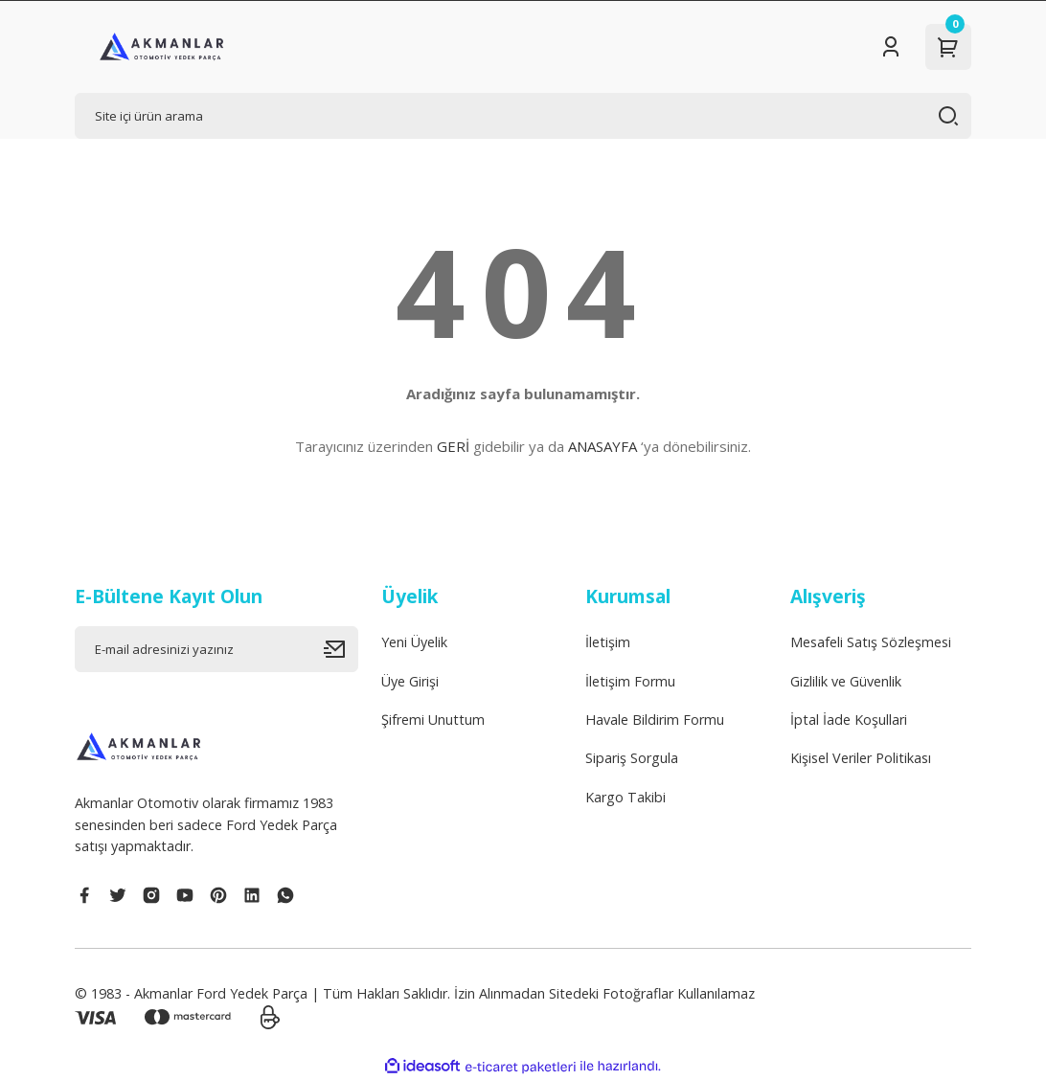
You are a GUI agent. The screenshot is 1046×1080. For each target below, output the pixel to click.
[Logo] (162, 47)
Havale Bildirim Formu (654, 719)
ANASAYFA (602, 446)
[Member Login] (891, 47)
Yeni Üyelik (414, 642)
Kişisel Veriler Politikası (860, 758)
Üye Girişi (410, 681)
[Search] (523, 116)
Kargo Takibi (625, 797)
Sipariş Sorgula (631, 758)
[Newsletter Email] (216, 649)
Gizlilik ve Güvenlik (845, 681)
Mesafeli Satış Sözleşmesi (870, 642)
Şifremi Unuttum (433, 719)
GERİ (453, 446)
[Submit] (341, 649)
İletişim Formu (630, 681)
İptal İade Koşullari (848, 719)
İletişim (607, 642)
